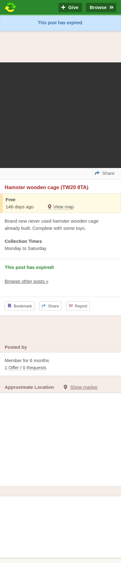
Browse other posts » (27, 281)
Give (70, 7)
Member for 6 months (60, 364)
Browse (101, 7)
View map (60, 206)
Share (50, 306)
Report (78, 306)
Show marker (84, 387)
